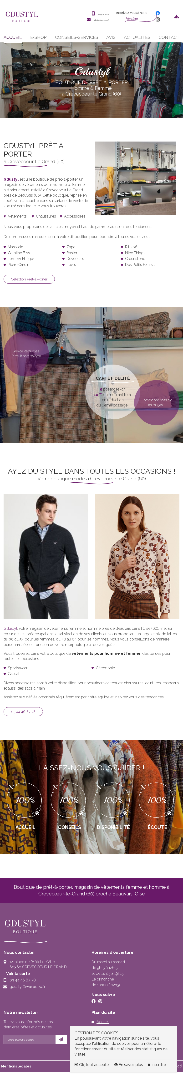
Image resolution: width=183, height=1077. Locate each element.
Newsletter (132, 20)
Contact (169, 40)
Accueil (13, 40)
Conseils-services (76, 40)
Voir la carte (21, 978)
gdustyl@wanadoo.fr (90, 21)
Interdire (156, 1064)
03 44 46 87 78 (95, 15)
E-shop (38, 40)
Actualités (137, 40)
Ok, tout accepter (92, 1064)
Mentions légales (16, 1071)
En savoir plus (129, 1064)
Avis (111, 40)
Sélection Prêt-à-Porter (34, 282)
